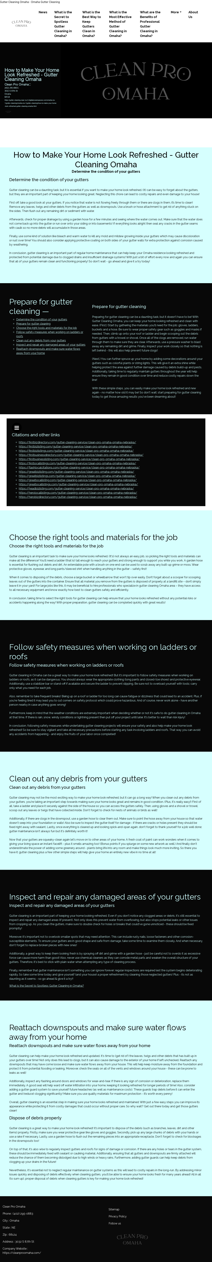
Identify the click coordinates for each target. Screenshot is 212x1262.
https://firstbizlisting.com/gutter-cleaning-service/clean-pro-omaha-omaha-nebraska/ (75, 446)
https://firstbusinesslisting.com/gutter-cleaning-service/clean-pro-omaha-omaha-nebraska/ (79, 459)
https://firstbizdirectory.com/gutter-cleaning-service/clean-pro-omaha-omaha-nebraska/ (77, 442)
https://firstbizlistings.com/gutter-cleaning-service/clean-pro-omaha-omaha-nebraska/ (76, 450)
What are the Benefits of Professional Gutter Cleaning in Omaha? (150, 24)
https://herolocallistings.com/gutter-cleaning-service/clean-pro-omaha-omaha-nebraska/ (78, 492)
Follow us (115, 1223)
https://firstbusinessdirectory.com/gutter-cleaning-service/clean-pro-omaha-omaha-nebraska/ (81, 455)
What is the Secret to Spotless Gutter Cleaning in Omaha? (63, 24)
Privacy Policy (118, 1216)
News (43, 12)
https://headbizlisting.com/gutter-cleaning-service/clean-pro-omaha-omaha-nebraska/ (76, 488)
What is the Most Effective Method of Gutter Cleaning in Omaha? (120, 24)
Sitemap (114, 1209)
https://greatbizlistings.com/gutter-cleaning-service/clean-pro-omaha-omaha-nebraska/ (77, 476)
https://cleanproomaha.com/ (22, 1252)
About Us (193, 14)
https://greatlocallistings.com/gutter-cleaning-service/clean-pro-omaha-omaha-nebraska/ (78, 484)
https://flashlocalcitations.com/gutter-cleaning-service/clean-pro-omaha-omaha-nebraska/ (79, 467)
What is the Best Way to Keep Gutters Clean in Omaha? (91, 24)
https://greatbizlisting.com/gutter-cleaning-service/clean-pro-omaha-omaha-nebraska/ (76, 471)
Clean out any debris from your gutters (41, 340)
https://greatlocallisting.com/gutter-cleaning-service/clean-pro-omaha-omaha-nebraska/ (78, 480)
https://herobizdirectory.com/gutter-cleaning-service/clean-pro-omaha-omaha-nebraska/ (78, 497)
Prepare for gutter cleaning (33, 323)
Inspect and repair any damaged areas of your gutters (50, 344)
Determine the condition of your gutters (41, 319)
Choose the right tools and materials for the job (46, 328)
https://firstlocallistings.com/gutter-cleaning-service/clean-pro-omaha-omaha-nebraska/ (77, 463)
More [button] (175, 12)
